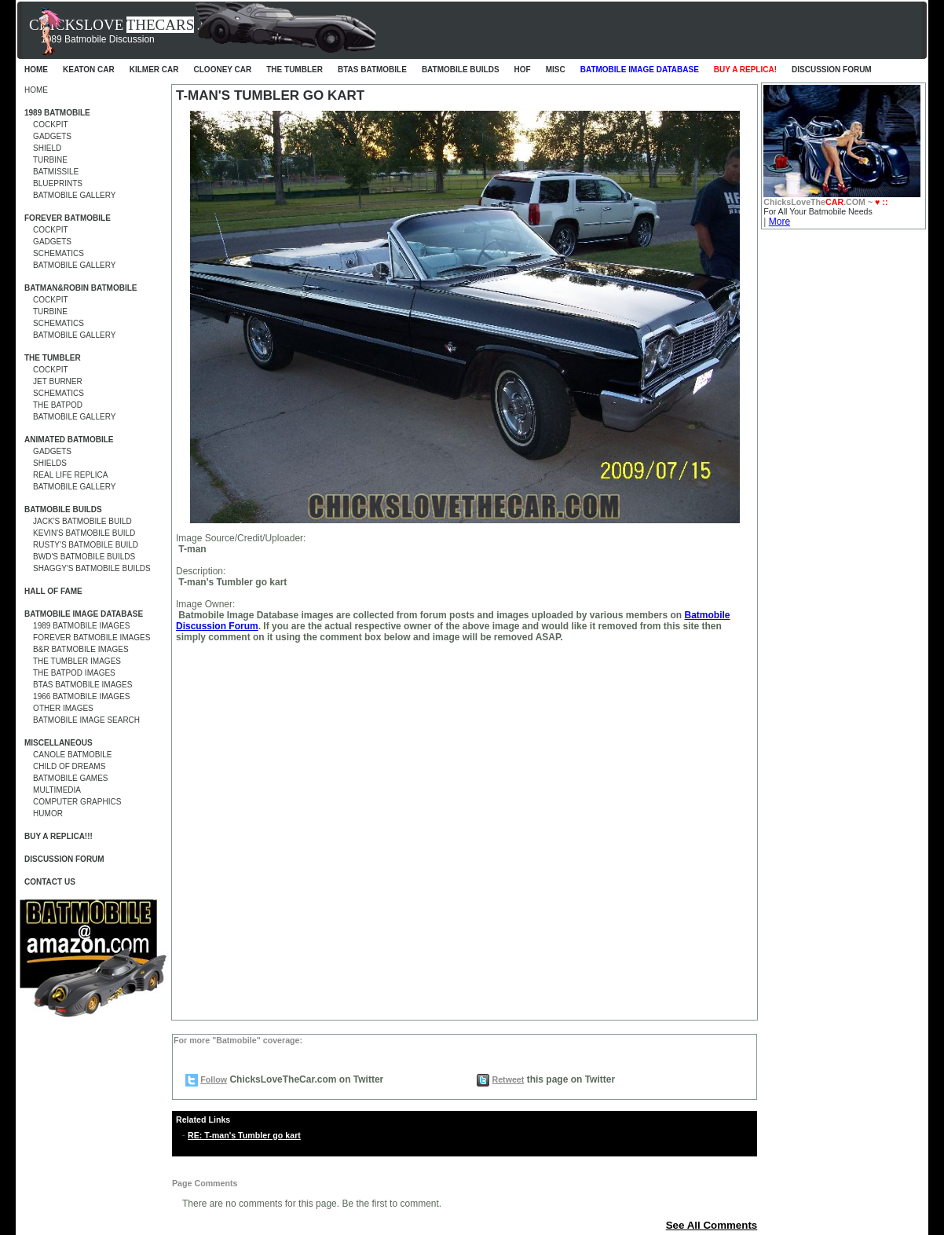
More (779, 221)
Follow (213, 1079)
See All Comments (712, 1225)
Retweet (508, 1079)
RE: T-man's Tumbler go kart (244, 1135)
